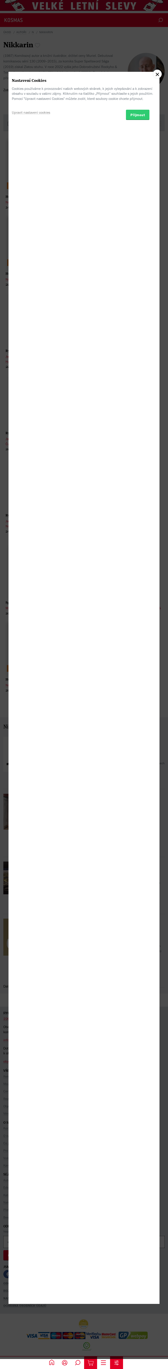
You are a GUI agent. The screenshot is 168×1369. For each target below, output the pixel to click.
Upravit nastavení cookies (31, 703)
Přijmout (137, 705)
